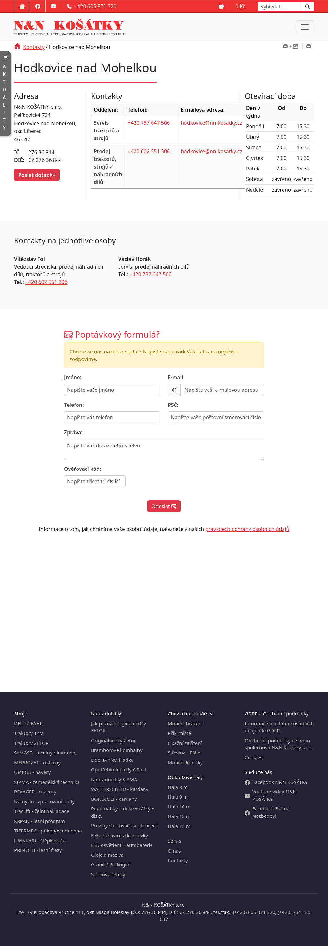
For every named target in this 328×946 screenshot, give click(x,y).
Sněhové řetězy (108, 874)
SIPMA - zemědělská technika (47, 782)
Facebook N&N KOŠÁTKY (276, 782)
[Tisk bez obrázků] (308, 47)
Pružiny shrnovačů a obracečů (124, 825)
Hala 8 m (178, 787)
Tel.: (19, 282)
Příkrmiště (179, 733)
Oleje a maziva (107, 855)
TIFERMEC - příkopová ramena (48, 830)
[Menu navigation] (305, 26)
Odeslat (164, 506)
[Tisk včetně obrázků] (290, 47)
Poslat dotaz (36, 175)
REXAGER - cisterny (35, 791)
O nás (174, 850)
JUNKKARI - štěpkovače (39, 840)
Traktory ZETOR (31, 743)
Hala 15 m (179, 826)
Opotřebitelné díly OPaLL (119, 769)
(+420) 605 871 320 (254, 912)
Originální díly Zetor (113, 740)
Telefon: (74, 404)
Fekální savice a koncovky (119, 835)
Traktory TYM (29, 733)
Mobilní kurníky (185, 762)
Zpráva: (73, 432)
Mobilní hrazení (185, 723)
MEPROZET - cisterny (37, 762)
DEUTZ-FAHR (28, 723)
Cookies (253, 757)
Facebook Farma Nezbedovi (267, 812)
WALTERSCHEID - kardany (119, 789)
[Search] (279, 6)
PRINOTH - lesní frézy (38, 850)
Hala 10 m (179, 806)
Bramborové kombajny (117, 750)
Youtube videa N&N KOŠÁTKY (271, 795)
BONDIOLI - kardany (114, 799)
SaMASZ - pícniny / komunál (45, 752)
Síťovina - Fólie (184, 752)
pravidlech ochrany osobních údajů (247, 528)
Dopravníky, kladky (112, 760)
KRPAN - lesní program (39, 821)
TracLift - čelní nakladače (41, 811)
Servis (174, 841)
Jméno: (72, 377)
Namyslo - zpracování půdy (44, 801)
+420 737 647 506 (149, 122)
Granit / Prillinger (110, 864)
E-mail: (176, 377)
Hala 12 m (179, 816)
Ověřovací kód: (82, 468)
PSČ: (173, 404)
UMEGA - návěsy (32, 772)
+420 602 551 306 (149, 151)
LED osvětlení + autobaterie (122, 845)
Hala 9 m (178, 796)
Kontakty (34, 47)
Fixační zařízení (185, 743)
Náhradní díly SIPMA (114, 779)
